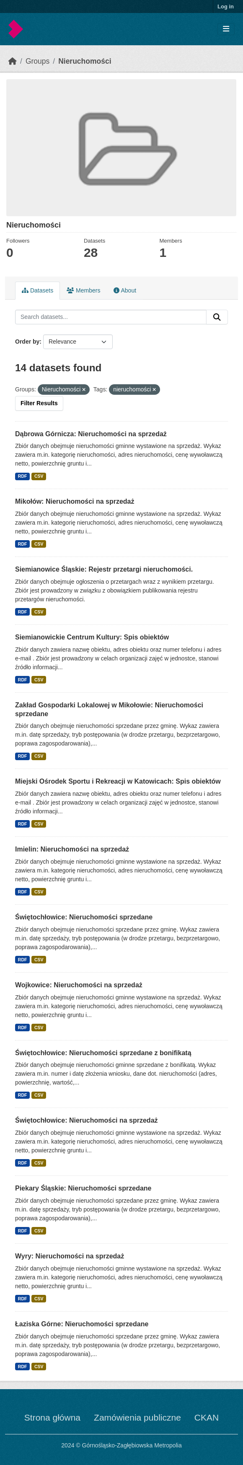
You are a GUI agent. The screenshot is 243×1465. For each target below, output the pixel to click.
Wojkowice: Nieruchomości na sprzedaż (78, 985)
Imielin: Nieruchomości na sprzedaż (72, 849)
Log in (225, 6)
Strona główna (52, 1417)
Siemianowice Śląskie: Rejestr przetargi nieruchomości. (104, 569)
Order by (27, 341)
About (125, 290)
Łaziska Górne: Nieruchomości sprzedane (81, 1324)
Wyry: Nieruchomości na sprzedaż (69, 1256)
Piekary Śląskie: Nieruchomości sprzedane (83, 1188)
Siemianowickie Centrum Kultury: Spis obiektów (92, 637)
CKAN (206, 1417)
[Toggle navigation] (226, 29)
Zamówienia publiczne (137, 1417)
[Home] (12, 61)
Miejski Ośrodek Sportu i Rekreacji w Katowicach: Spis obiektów (118, 781)
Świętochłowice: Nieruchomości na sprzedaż (86, 1120)
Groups (37, 61)
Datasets (37, 290)
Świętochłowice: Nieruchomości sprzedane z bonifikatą (103, 1052)
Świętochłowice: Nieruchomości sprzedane (84, 917)
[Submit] (217, 317)
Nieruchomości (84, 61)
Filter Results (39, 403)
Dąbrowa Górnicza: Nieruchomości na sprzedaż (91, 433)
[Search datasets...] (111, 317)
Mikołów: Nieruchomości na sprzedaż (74, 501)
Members (83, 290)
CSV (39, 476)
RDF (22, 476)
